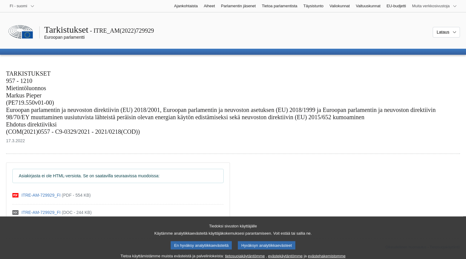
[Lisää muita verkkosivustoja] (434, 6)
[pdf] (51, 195)
